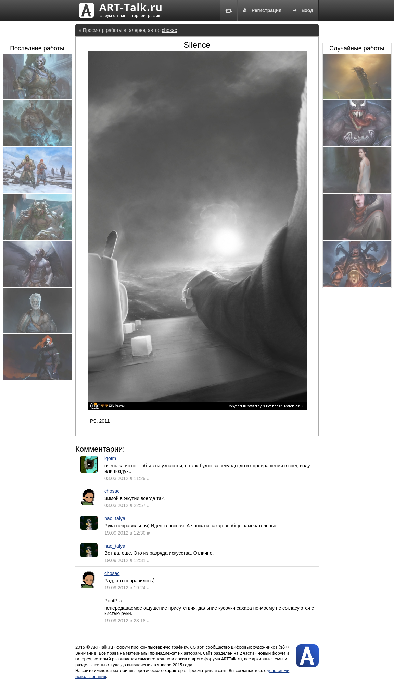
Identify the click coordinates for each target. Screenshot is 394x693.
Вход (302, 10)
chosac (169, 30)
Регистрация (262, 10)
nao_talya (114, 518)
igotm (110, 458)
